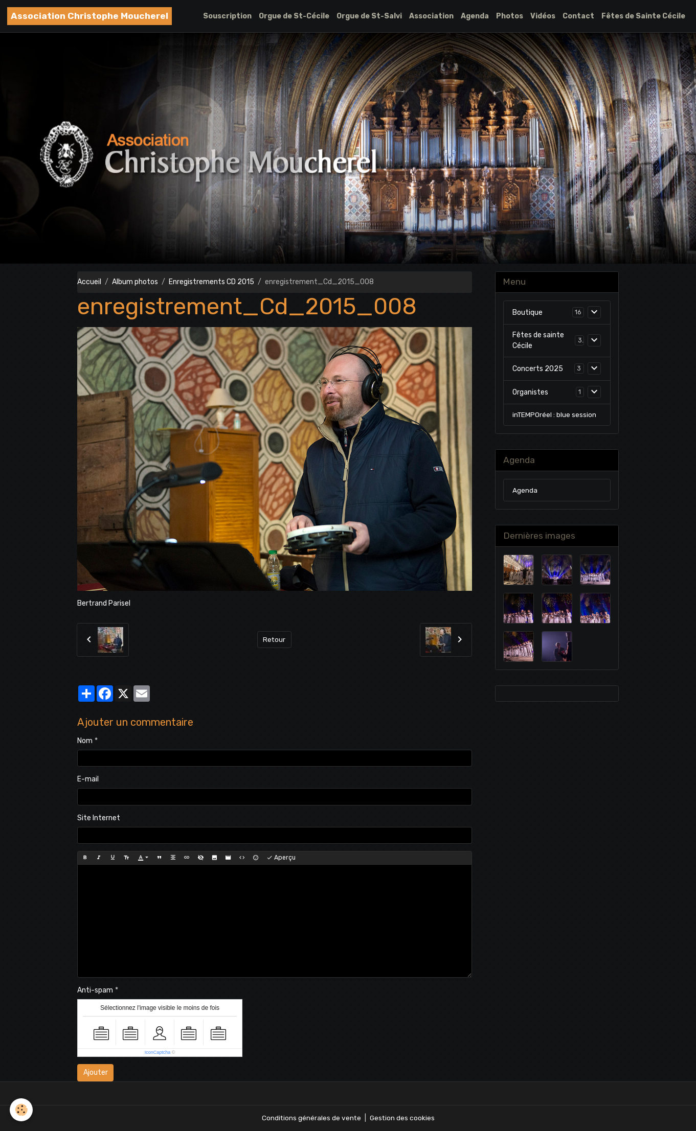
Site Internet (98, 818)
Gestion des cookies (403, 1118)
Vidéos (542, 16)
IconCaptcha (158, 1052)
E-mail (88, 779)
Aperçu (281, 858)
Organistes (530, 392)
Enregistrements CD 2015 (211, 282)
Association (431, 16)
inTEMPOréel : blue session (554, 415)
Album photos (135, 282)
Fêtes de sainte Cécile (538, 341)
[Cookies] (21, 1109)
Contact (578, 16)
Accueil (89, 282)
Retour (274, 639)
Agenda (475, 16)
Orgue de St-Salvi (369, 16)
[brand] (89, 16)
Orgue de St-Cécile (294, 16)
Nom (85, 740)
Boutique (527, 313)
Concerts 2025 (537, 369)
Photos (509, 16)
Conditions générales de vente (311, 1118)
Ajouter (95, 1072)
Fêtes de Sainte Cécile (643, 16)
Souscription (227, 16)
